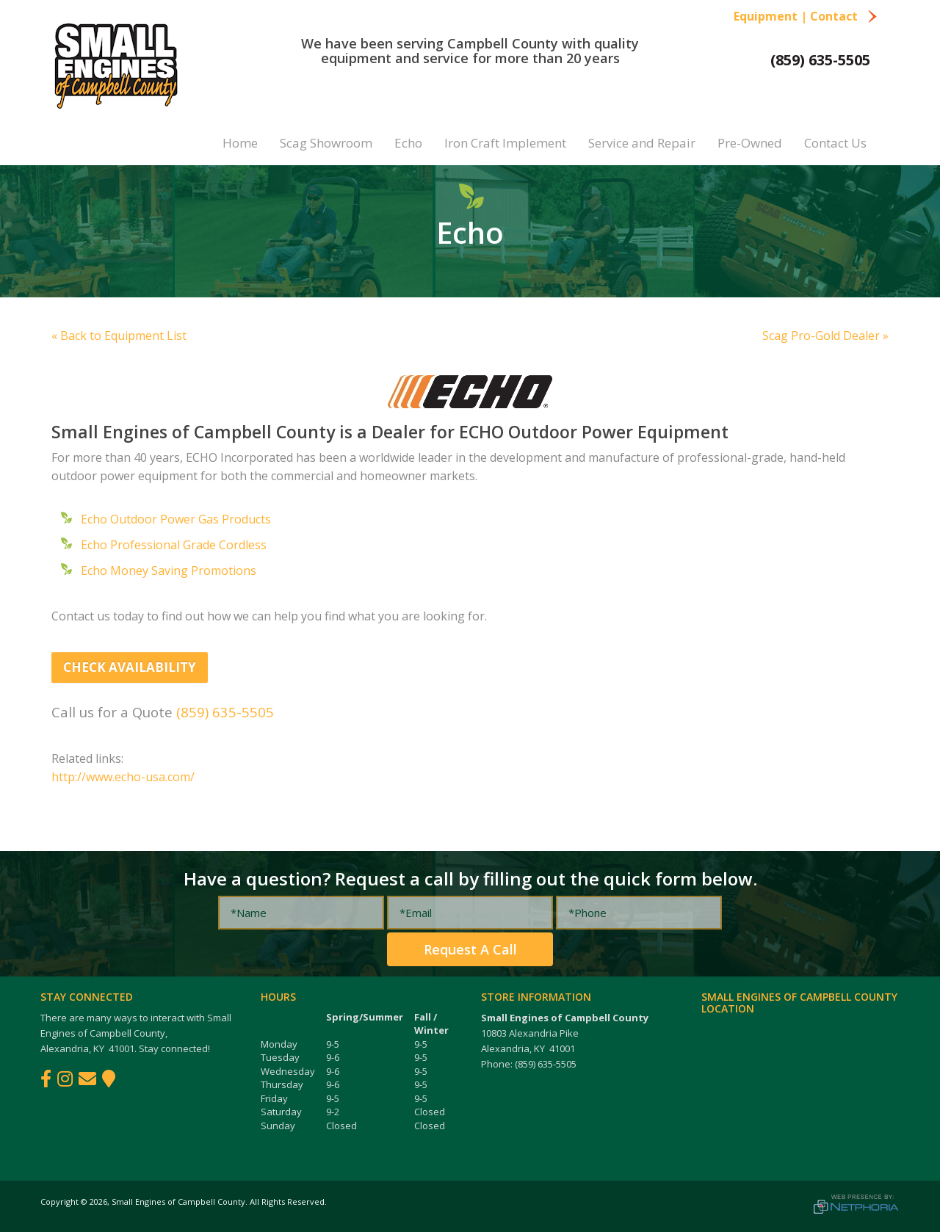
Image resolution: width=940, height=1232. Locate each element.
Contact (844, 16)
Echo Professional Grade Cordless (174, 545)
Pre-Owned (749, 142)
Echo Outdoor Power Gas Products (176, 519)
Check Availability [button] (129, 667)
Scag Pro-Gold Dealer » (825, 335)
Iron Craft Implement (505, 142)
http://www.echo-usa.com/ (123, 777)
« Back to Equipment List (119, 335)
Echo (408, 142)
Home (240, 142)
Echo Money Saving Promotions (168, 570)
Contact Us (835, 142)
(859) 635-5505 (820, 60)
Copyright (59, 1201)
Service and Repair (641, 142)
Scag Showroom (326, 142)
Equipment (766, 16)
